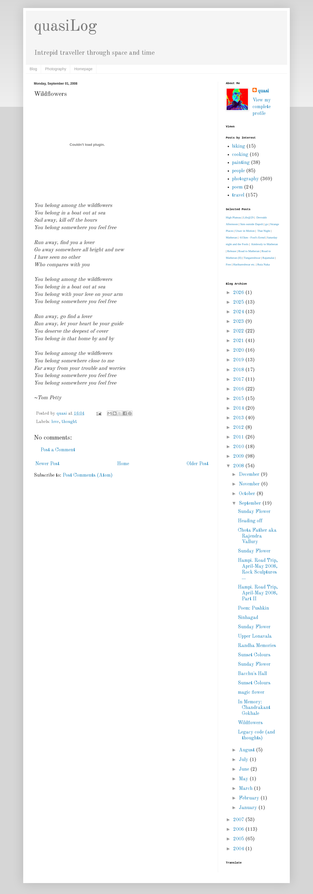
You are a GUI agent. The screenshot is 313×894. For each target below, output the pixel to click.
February (249, 798)
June (244, 769)
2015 (239, 398)
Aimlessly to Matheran (264, 244)
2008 (239, 466)
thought (69, 422)
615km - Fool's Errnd (252, 237)
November (250, 484)
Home (123, 463)
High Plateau (233, 217)
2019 (239, 360)
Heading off (250, 521)
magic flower (251, 692)
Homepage (83, 69)
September (250, 503)
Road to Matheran (248, 251)
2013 (239, 417)
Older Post (197, 463)
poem (237, 187)
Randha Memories (257, 645)
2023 (239, 321)
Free (228, 264)
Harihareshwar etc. (244, 264)
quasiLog (65, 26)
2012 (239, 427)
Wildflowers (250, 722)
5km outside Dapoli (251, 224)
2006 (239, 829)
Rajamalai (268, 257)
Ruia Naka (263, 264)
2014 (239, 408)
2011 (239, 437)
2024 (239, 311)
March (246, 788)
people (238, 170)
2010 (239, 446)
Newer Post (47, 463)
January (248, 807)
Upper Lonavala (255, 636)
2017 (239, 379)
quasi (263, 91)
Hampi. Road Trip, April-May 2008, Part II (258, 593)
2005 (239, 839)
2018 (239, 369)
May (244, 779)
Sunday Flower (254, 511)
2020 (239, 350)
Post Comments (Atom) (88, 475)
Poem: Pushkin (253, 608)
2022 (239, 331)
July (244, 759)
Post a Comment (58, 450)
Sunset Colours (254, 655)
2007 (239, 819)
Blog (33, 69)
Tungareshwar (252, 257)
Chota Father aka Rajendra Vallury (257, 536)
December (250, 474)
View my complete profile (261, 107)
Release (231, 251)
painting (241, 162)
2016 (239, 389)
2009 (239, 456)
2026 (239, 292)
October (247, 493)
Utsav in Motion (245, 230)
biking (238, 146)
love (55, 422)
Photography (55, 69)
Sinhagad (248, 617)
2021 (239, 340)
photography (245, 179)
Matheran (231, 237)
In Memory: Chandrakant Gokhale (254, 708)
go (266, 224)
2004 (239, 848)
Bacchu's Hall (252, 673)
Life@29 (248, 217)
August (247, 750)
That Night (263, 230)
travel (238, 195)
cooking (240, 154)
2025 (239, 302)
